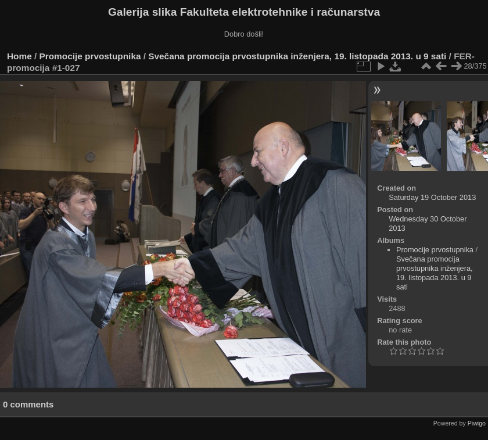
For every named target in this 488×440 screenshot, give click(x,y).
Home (19, 56)
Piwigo (477, 423)
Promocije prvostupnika (90, 56)
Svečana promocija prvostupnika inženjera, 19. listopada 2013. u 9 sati (297, 56)
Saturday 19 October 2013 (432, 197)
